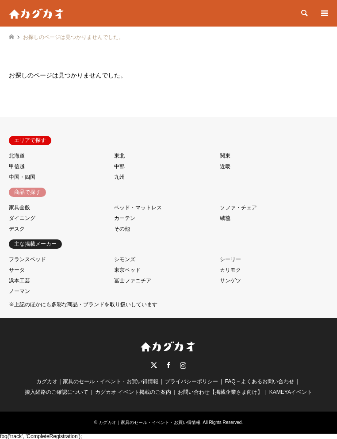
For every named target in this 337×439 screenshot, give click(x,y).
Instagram (183, 365)
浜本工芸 (19, 280)
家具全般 (19, 207)
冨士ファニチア (132, 280)
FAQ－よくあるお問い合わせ (259, 381)
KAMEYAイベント (290, 392)
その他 (122, 229)
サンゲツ (230, 280)
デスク (17, 229)
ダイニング (22, 218)
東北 (119, 156)
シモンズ (124, 259)
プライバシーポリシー (191, 381)
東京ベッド (127, 270)
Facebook (168, 365)
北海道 (17, 156)
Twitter (154, 365)
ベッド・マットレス (138, 207)
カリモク (230, 270)
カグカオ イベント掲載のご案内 (133, 392)
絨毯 (225, 218)
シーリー (230, 259)
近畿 (225, 166)
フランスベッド (27, 259)
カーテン (124, 218)
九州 (119, 177)
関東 (225, 156)
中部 (119, 166)
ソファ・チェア (238, 207)
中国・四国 (22, 177)
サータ (17, 270)
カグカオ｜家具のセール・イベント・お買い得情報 (97, 381)
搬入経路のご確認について (56, 392)
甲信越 (17, 166)
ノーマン (19, 291)
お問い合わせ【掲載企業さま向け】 (220, 392)
